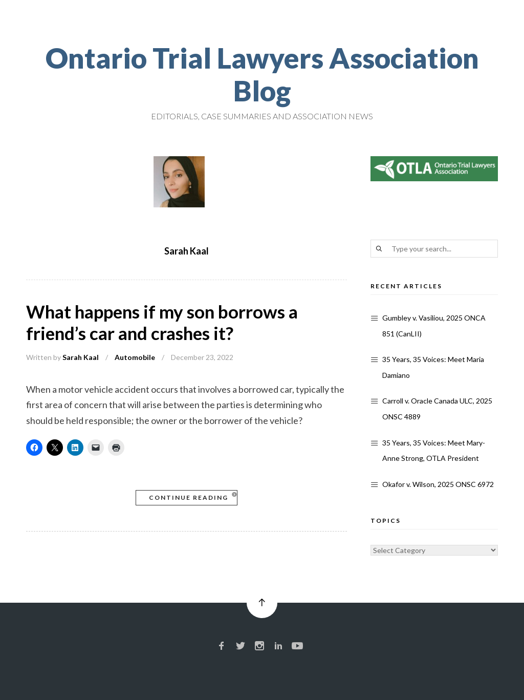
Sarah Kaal (80, 357)
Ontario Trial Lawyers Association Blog (262, 74)
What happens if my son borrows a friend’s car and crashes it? (162, 322)
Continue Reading (188, 497)
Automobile (135, 357)
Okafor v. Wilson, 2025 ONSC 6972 (438, 484)
